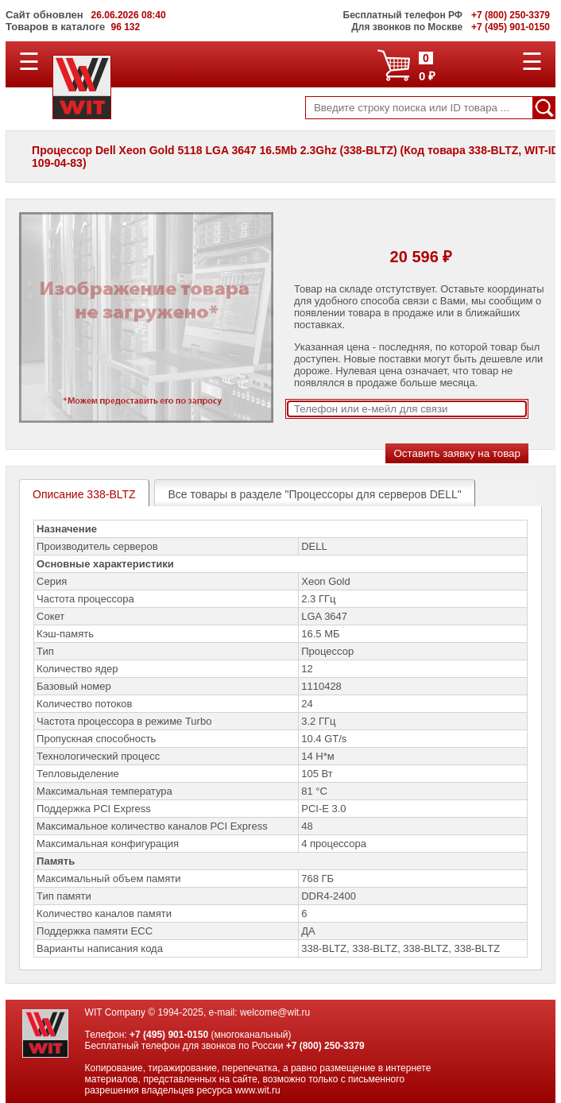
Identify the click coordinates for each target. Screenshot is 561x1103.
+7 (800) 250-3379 (325, 1045)
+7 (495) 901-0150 (169, 1034)
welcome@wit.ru (275, 1012)
